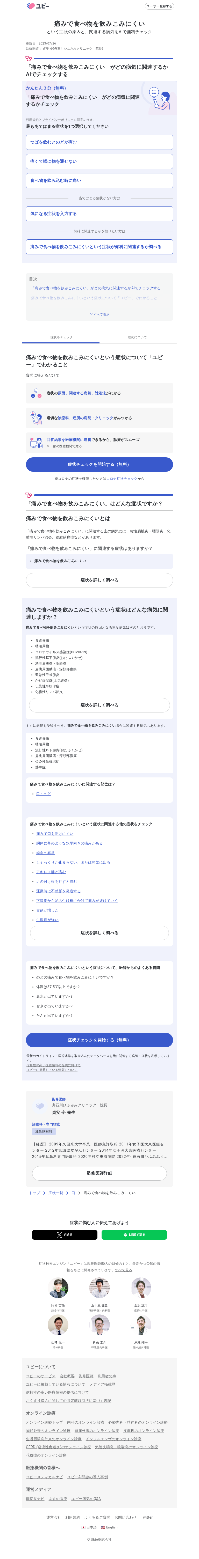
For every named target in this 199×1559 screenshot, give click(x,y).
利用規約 (32, 120)
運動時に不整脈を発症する (58, 891)
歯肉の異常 (45, 853)
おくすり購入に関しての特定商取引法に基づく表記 (68, 1401)
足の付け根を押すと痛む (56, 881)
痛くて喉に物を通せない (53, 161)
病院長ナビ (35, 1499)
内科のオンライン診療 (85, 1422)
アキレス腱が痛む (51, 872)
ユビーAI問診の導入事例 (87, 1477)
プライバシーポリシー (58, 120)
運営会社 (53, 1517)
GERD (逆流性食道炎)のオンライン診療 (58, 1447)
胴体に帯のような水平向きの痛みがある (69, 843)
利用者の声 (107, 1376)
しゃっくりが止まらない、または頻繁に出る (73, 862)
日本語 (89, 1527)
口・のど (43, 794)
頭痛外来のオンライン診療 (97, 1431)
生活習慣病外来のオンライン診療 (54, 1439)
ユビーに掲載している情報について (51, 1070)
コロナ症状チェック (122, 479)
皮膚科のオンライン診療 (143, 1431)
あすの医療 (58, 1499)
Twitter (147, 1517)
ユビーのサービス (41, 1376)
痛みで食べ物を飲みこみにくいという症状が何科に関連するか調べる (95, 246)
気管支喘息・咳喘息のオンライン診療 (126, 1447)
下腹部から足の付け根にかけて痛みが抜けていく (77, 901)
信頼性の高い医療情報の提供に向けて (53, 1065)
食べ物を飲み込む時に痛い (55, 180)
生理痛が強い (47, 920)
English (109, 1527)
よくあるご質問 (97, 1517)
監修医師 (86, 1376)
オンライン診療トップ (44, 1422)
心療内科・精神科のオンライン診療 (138, 1422)
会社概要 (67, 1376)
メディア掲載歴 (102, 1384)
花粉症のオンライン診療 (46, 1455)
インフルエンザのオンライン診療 (113, 1439)
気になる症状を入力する (53, 213)
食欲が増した (47, 910)
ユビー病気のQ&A (86, 1499)
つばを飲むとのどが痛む (53, 142)
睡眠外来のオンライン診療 (48, 1431)
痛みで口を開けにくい (54, 834)
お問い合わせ (126, 1517)
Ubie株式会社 (101, 1539)
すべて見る (123, 1270)
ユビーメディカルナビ (44, 1477)
